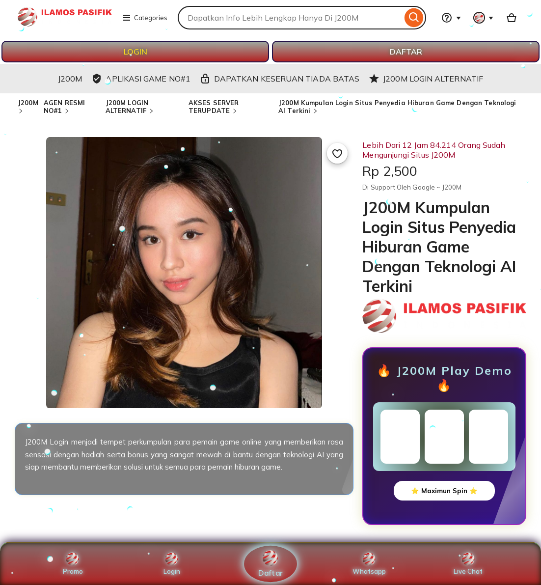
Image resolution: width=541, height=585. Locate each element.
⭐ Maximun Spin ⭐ (444, 491)
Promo (73, 564)
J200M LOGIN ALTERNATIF (127, 106)
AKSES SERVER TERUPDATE (214, 106)
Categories (144, 17)
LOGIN (135, 51)
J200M (28, 103)
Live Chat (468, 564)
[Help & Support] (451, 17)
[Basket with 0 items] (511, 17)
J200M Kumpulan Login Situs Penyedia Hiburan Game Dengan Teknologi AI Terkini (397, 106)
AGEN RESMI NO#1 (64, 106)
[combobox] (290, 17)
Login (171, 564)
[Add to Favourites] (337, 153)
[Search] (414, 17)
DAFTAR (406, 51)
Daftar (270, 563)
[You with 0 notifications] (483, 17)
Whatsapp (369, 564)
